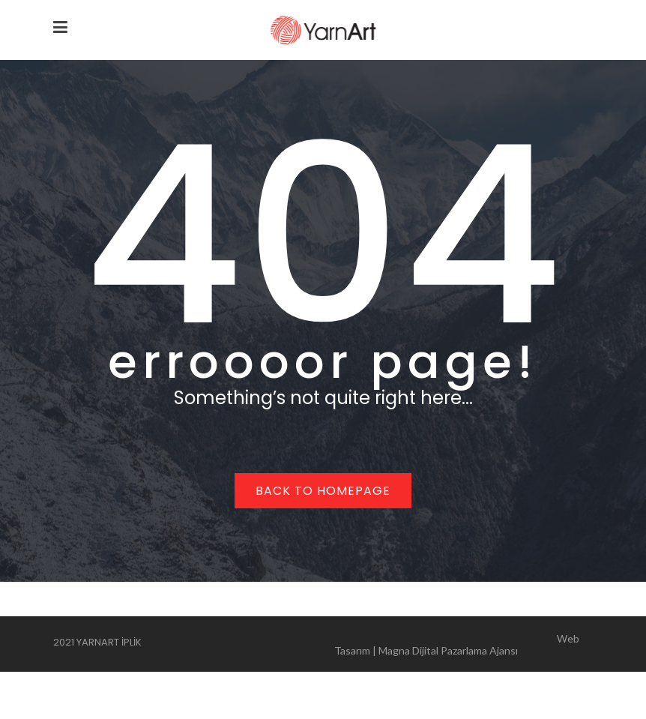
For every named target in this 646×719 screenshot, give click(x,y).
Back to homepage (323, 490)
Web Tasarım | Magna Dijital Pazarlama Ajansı (456, 644)
